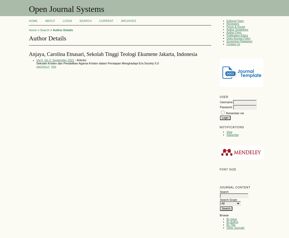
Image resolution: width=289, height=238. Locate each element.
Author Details (63, 30)
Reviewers (233, 23)
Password (226, 107)
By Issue (232, 219)
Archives (128, 21)
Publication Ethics (237, 35)
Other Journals (235, 227)
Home (33, 21)
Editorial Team (235, 21)
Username (226, 102)
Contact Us (233, 44)
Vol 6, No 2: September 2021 (55, 60)
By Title (231, 224)
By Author (232, 222)
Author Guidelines (237, 29)
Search (86, 21)
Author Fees (234, 32)
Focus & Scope (236, 26)
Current (106, 21)
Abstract (43, 66)
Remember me (235, 113)
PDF (53, 66)
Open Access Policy (239, 38)
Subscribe (233, 135)
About (50, 21)
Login (67, 21)
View (229, 132)
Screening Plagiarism (239, 41)
